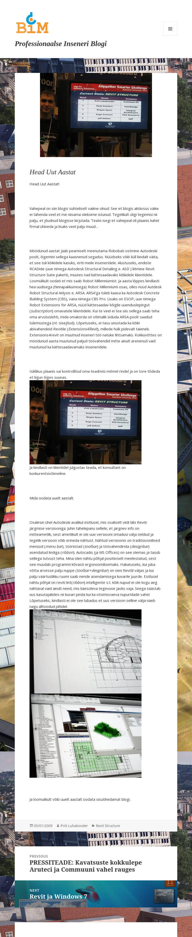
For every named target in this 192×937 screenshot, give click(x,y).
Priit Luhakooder (74, 825)
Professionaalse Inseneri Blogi (60, 44)
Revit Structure (108, 825)
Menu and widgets (170, 29)
